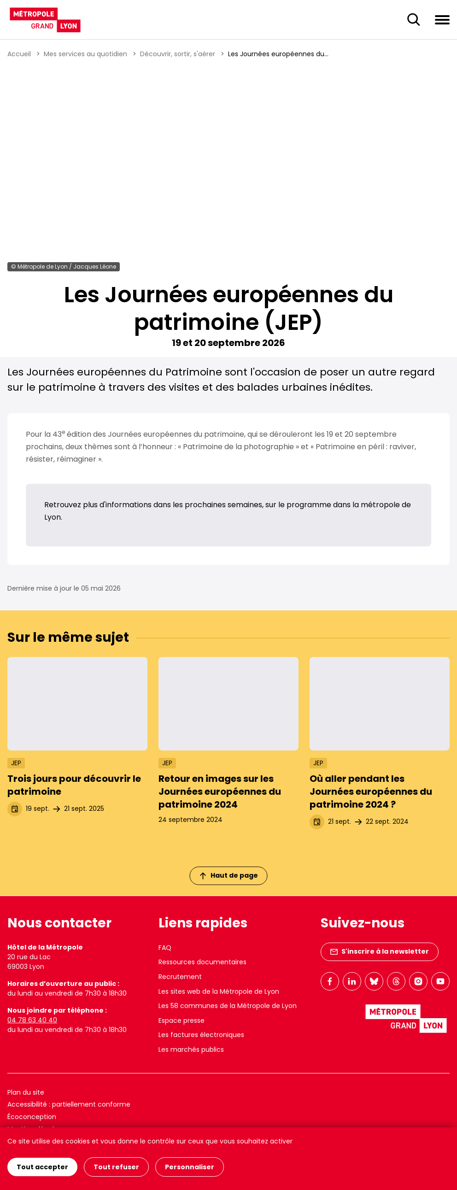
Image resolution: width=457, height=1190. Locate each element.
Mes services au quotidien (85, 54)
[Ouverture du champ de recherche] (414, 20)
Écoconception (31, 1116)
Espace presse (181, 1020)
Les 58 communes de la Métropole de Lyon (227, 1005)
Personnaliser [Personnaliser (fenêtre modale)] (189, 1167)
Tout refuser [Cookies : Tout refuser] (116, 1167)
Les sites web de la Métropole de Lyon (218, 991)
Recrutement (180, 976)
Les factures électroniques (201, 1034)
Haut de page (229, 875)
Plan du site (25, 1092)
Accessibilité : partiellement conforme (68, 1104)
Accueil (19, 54)
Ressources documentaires (202, 962)
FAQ (164, 947)
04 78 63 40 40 (32, 1020)
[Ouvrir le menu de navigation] (442, 19)
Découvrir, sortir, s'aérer (177, 54)
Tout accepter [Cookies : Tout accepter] (42, 1167)
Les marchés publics (191, 1049)
